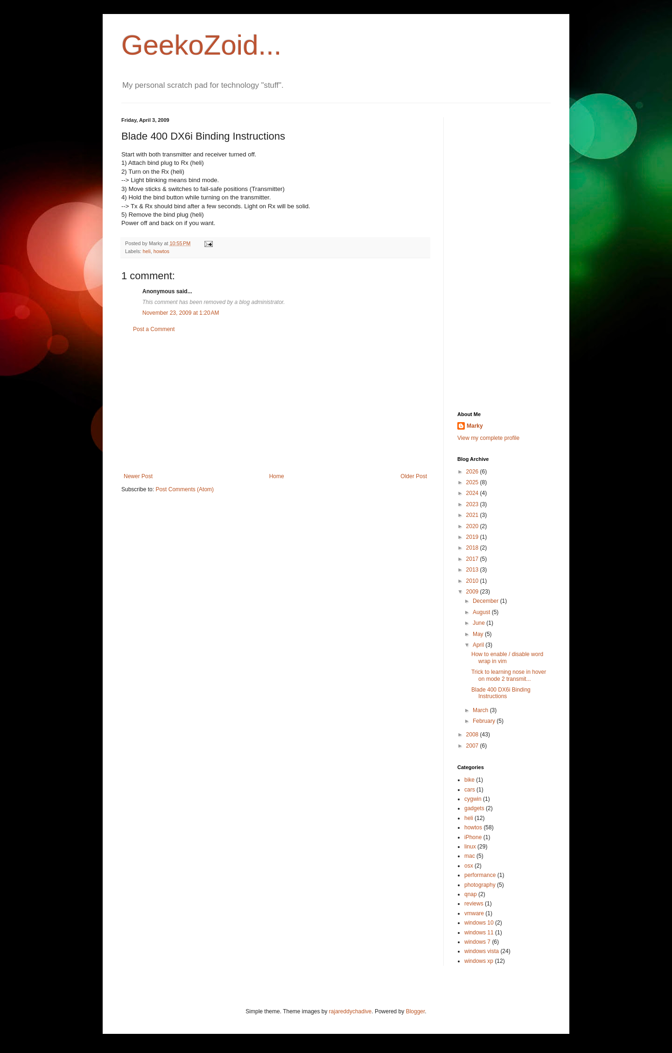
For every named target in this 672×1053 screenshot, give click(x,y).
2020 (473, 526)
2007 (473, 745)
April (479, 645)
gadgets (474, 808)
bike (469, 780)
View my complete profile (488, 438)
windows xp (478, 961)
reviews (473, 903)
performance (480, 875)
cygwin (473, 799)
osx (468, 865)
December (486, 601)
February (485, 721)
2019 (473, 537)
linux (470, 846)
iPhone (473, 837)
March (481, 710)
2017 (473, 559)
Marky (475, 426)
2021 (473, 515)
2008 (473, 734)
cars (469, 789)
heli (147, 251)
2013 (473, 569)
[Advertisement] (275, 403)
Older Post (413, 476)
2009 (473, 591)
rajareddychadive (350, 1011)
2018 (473, 547)
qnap (470, 894)
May (479, 634)
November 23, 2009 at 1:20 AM (180, 313)
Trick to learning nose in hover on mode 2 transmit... (508, 675)
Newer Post (138, 476)
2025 (473, 482)
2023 (473, 504)
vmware (474, 913)
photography (480, 885)
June (479, 623)
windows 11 (479, 932)
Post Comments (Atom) (184, 489)
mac (469, 856)
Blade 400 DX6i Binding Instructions (501, 693)
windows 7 (477, 942)
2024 (473, 493)
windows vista (481, 951)
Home (276, 476)
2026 (473, 471)
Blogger (415, 1011)
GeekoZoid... (201, 45)
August (482, 612)
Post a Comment (154, 329)
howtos (161, 251)
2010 (473, 581)
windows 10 (479, 922)
